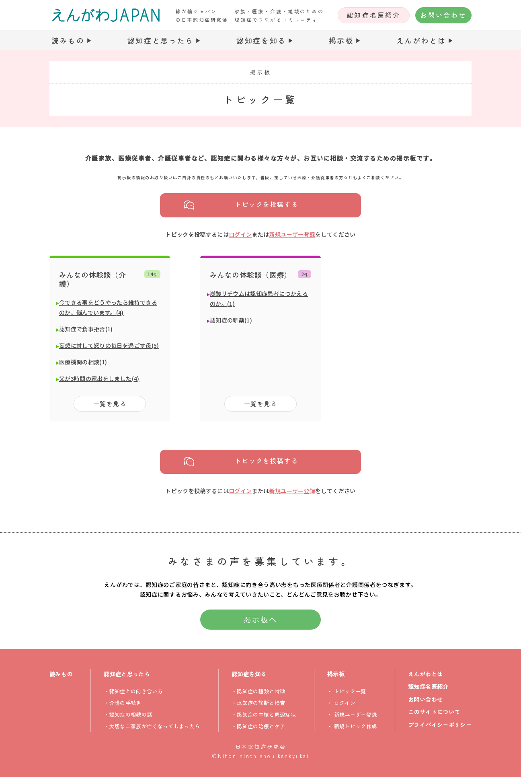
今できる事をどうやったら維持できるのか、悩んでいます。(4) (108, 307)
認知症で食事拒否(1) (86, 329)
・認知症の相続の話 (128, 714)
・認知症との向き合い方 (133, 691)
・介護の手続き (122, 703)
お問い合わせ (443, 15)
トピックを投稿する (266, 204)
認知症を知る (261, 40)
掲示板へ (260, 619)
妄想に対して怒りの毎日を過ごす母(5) (109, 345)
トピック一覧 (350, 691)
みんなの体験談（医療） (250, 274)
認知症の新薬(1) (231, 320)
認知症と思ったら (160, 40)
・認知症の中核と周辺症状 (264, 714)
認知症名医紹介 (373, 15)
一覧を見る (110, 403)
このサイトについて (434, 712)
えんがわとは (421, 40)
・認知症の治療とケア (258, 726)
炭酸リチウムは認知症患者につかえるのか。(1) (259, 298)
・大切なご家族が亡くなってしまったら (152, 726)
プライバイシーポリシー (440, 725)
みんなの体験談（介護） (92, 279)
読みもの (68, 40)
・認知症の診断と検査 (258, 703)
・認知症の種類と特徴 (258, 691)
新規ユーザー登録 (292, 234)
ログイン (240, 234)
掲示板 (341, 40)
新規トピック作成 (355, 726)
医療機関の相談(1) (83, 362)
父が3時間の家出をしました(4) (99, 378)
